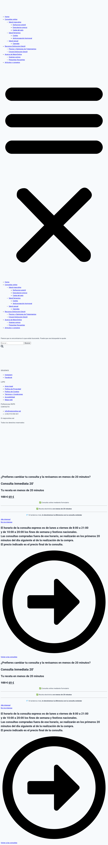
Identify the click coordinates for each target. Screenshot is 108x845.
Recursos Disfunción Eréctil (15, 46)
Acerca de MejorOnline (13, 54)
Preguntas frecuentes (17, 60)
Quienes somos (14, 57)
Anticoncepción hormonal (22, 38)
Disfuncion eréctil (19, 25)
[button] (54, 172)
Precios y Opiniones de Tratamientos (22, 49)
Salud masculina (15, 22)
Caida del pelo (18, 30)
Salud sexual (13, 41)
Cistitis (15, 36)
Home (7, 17)
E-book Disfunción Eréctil (18, 52)
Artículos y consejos (12, 62)
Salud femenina (14, 33)
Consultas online (11, 19)
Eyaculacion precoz (20, 27)
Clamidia (16, 44)
